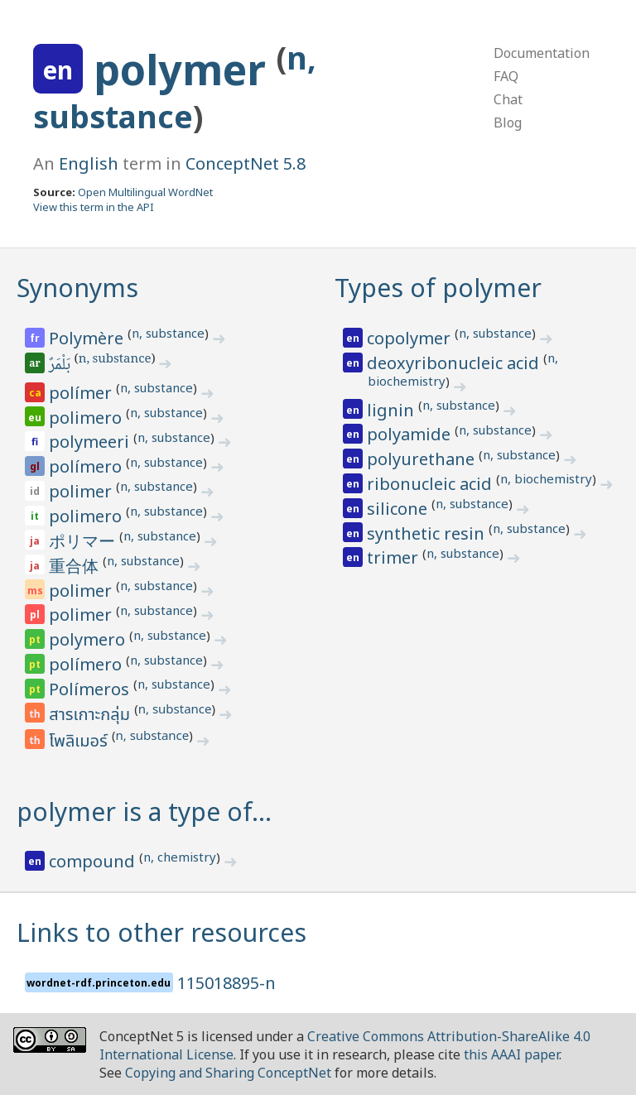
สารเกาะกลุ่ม (91, 715)
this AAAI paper (511, 1054)
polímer (82, 393)
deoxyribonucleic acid (455, 363)
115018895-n (226, 983)
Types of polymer (438, 288)
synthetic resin (428, 533)
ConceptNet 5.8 (246, 163)
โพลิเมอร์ (80, 741)
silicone (399, 508)
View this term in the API (93, 206)
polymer (185, 69)
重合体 (76, 566)
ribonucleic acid (431, 484)
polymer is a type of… (144, 811)
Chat (508, 99)
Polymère (88, 338)
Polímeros (91, 689)
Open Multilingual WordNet (145, 192)
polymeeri (91, 441)
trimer (394, 557)
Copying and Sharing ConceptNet (228, 1073)
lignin (392, 410)
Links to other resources (161, 932)
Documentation (542, 53)
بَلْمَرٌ (61, 366)
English (88, 163)
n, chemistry (179, 856)
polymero (89, 639)
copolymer (411, 338)
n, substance (168, 332)
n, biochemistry (546, 478)
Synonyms (77, 288)
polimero (87, 417)
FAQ (506, 76)
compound (94, 861)
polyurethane (423, 459)
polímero (87, 466)
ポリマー (84, 541)
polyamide (411, 434)
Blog (508, 122)
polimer (82, 491)
